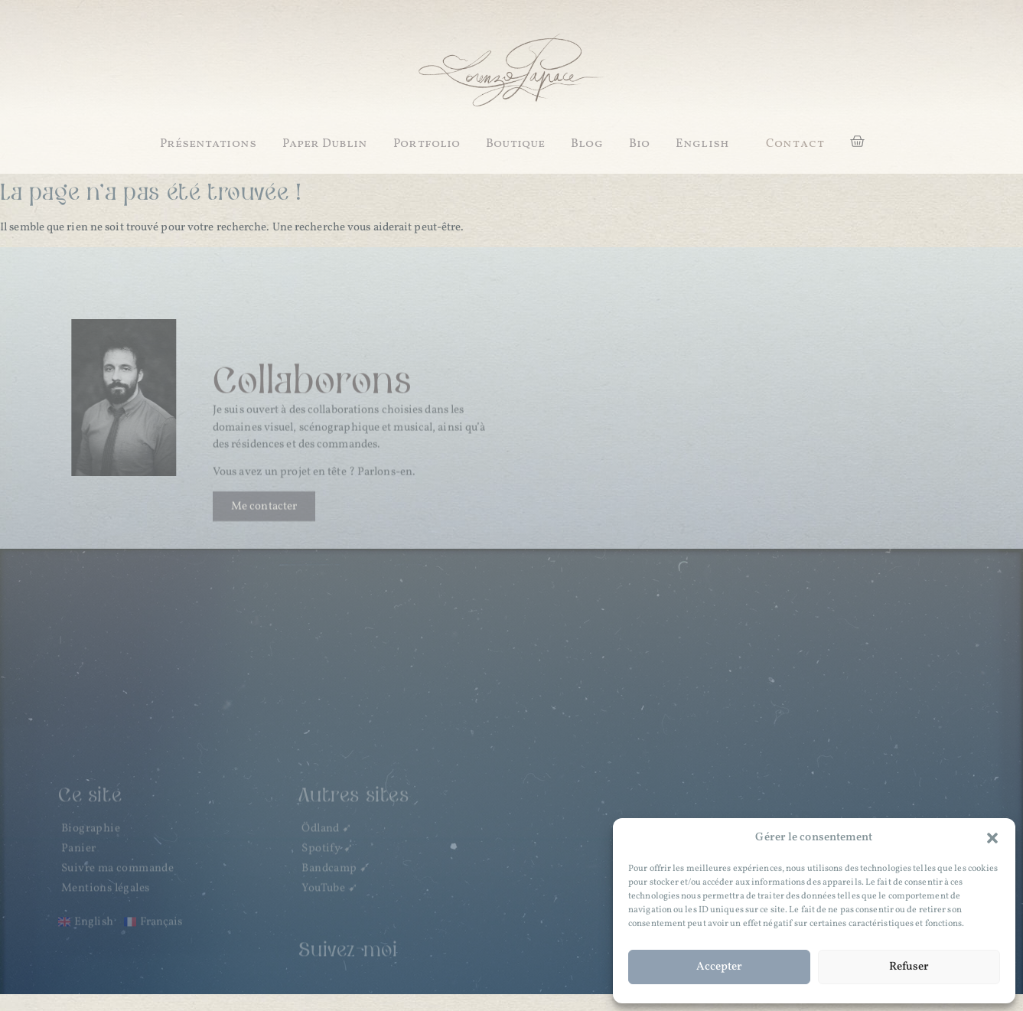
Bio (639, 143)
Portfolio (426, 143)
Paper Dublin (324, 143)
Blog (586, 143)
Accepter (719, 967)
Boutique (515, 143)
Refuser (909, 967)
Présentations (208, 143)
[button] (992, 838)
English (702, 143)
